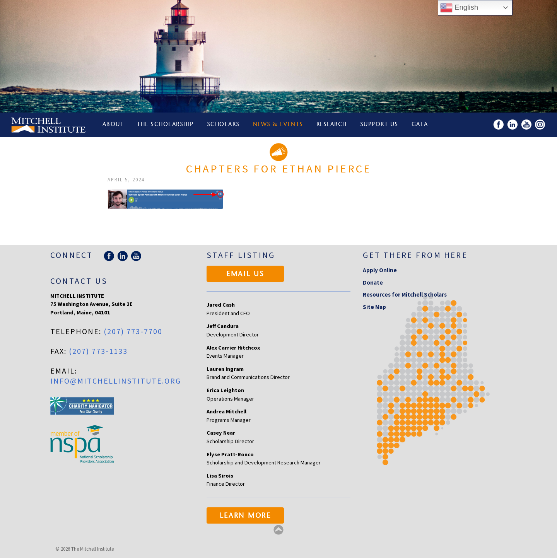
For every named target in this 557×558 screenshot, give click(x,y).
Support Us (380, 125)
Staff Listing (241, 255)
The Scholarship (165, 125)
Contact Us (79, 281)
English (459, 8)
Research (332, 125)
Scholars (223, 125)
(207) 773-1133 (98, 351)
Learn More (245, 516)
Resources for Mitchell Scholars (405, 294)
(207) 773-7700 (133, 331)
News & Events (279, 125)
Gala (421, 125)
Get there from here (415, 255)
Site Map (374, 307)
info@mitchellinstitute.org (115, 381)
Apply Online (380, 270)
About (113, 125)
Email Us (245, 274)
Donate (373, 282)
